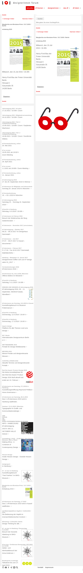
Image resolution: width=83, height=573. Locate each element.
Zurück (4, 15)
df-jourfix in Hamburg (9, 209)
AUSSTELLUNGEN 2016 (10, 361)
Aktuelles (30, 8)
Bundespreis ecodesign (10, 560)
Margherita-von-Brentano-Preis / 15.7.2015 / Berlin (16, 486)
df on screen (6, 150)
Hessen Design (7, 455)
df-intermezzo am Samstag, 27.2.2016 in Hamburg (15, 387)
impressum (49, 567)
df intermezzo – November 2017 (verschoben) (17, 225)
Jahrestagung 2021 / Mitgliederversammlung (17, 115)
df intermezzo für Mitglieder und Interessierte (17, 186)
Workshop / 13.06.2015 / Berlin (12, 521)
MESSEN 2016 (7, 351)
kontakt (40, 567)
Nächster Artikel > (27, 19)
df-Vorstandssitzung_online (11, 143)
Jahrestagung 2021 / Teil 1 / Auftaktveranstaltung (11, 133)
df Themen (39, 8)
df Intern (76, 8)
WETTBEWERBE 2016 (9, 345)
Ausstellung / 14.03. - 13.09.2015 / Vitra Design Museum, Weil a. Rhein (17, 439)
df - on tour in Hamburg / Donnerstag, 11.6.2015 (14, 529)
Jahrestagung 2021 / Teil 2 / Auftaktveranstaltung (11, 122)
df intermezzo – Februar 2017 (12, 248)
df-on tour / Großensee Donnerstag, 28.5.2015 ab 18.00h (17, 545)
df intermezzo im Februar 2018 (12, 216)
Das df (65, 8)
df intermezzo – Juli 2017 (10, 239)
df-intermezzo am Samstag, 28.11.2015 (15, 397)
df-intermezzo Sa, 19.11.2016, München (15, 274)
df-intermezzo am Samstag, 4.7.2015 (14, 501)
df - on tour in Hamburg (10, 471)
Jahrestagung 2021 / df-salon (12, 108)
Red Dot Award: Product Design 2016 (14, 370)
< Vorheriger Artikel (8, 19)
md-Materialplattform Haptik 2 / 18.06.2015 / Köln (16, 511)
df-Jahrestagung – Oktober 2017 (13, 229)
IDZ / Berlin (6, 335)
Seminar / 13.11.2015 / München (12, 406)
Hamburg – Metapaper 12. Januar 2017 (15, 257)
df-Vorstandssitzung (9, 193)
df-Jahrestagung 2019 (9, 180)
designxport (6, 464)
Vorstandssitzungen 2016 (10, 267)
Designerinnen (53, 8)
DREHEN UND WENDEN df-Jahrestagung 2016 (17, 287)
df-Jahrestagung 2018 (9, 200)
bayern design (7, 326)
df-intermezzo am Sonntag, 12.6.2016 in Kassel (17, 303)
